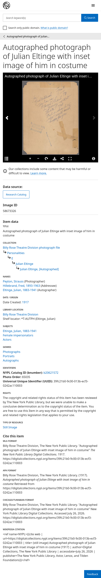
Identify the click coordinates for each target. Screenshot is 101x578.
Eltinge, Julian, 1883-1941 (20, 290)
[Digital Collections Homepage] (6, 5)
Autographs (11, 360)
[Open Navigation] (93, 5)
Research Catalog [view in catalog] (16, 194)
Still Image (10, 427)
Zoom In (30, 158)
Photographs (11, 352)
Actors (7, 340)
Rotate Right (46, 158)
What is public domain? (54, 27)
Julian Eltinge (24, 264)
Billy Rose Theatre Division (20, 314)
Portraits (9, 356)
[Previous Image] (7, 118)
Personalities (15, 253)
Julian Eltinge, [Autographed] (39, 269)
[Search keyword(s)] (42, 18)
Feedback (92, 574)
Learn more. (38, 173)
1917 (25, 302)
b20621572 (50, 373)
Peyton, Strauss (13, 281)
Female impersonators (18, 335)
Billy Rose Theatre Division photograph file (31, 248)
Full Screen (70, 158)
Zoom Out (38, 158)
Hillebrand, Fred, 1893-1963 (21, 286)
